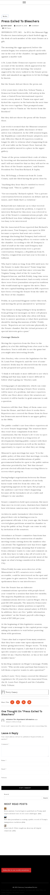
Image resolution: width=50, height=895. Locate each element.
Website (4, 776)
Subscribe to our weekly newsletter (15, 868)
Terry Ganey (7, 26)
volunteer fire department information (19, 718)
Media (5, 16)
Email (3, 768)
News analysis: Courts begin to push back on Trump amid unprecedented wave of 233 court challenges (24, 809)
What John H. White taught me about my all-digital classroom (26, 825)
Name (3, 759)
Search (6, 793)
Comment (5, 743)
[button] (24, 3)
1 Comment (35, 26)
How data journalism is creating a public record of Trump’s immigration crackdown (25, 818)
